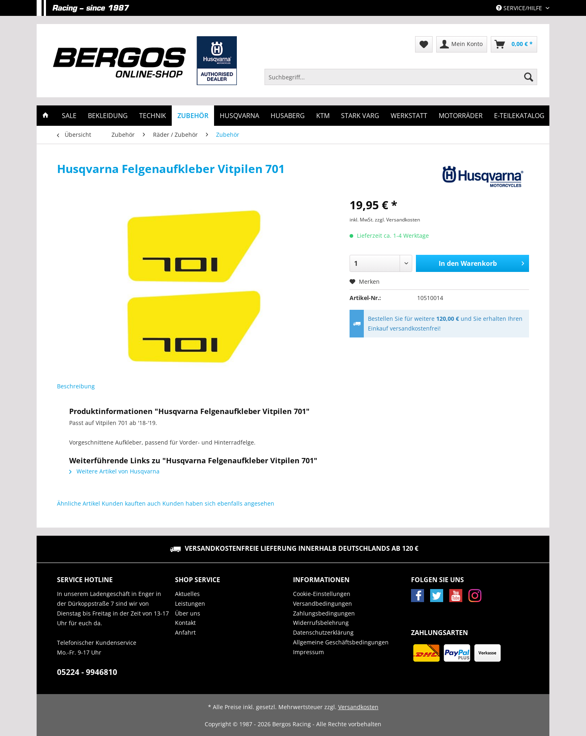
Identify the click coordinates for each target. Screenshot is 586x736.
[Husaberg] (287, 115)
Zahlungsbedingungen (324, 613)
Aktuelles (187, 594)
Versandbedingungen (322, 603)
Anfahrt (185, 632)
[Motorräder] (460, 115)
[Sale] (69, 115)
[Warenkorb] (514, 44)
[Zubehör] (193, 115)
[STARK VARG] (360, 115)
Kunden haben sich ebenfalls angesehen (218, 503)
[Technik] (152, 115)
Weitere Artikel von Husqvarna (114, 471)
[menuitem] (401, 81)
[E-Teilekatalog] (519, 115)
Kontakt (185, 622)
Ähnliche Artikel (78, 503)
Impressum (308, 652)
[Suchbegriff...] (401, 77)
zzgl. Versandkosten (397, 219)
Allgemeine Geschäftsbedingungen (341, 642)
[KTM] (322, 115)
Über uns (187, 613)
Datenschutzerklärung (323, 632)
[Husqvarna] (239, 115)
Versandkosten (358, 707)
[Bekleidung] (107, 115)
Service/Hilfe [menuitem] (520, 8)
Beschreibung (76, 386)
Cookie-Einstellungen (321, 594)
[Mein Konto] (461, 44)
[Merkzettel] (424, 44)
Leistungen (190, 603)
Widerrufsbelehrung (321, 622)
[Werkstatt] (409, 115)
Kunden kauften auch (131, 503)
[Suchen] (528, 77)
